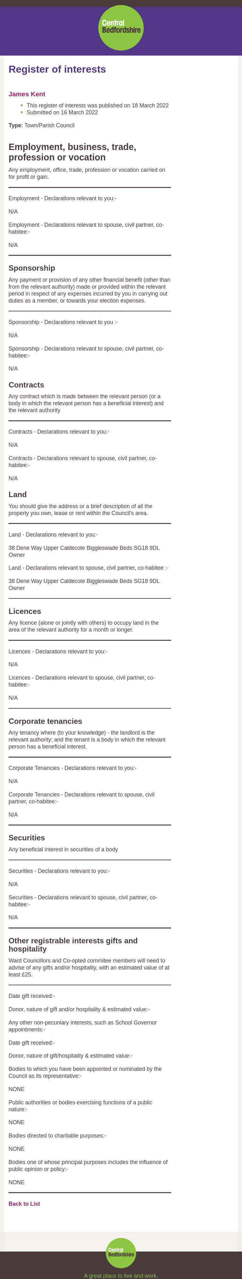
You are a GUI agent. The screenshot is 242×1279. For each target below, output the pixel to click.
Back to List (24, 1204)
